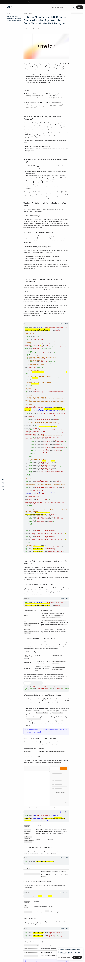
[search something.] (63, 7)
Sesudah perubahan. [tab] (36, 683)
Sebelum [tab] (27, 683)
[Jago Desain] (10, 7)
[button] (82, 2)
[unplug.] (3, 489)
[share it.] (68, 28)
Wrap (62, 323)
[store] (3, 483)
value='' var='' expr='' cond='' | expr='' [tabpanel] (46, 688)
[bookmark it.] (65, 28)
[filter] (73, 7)
